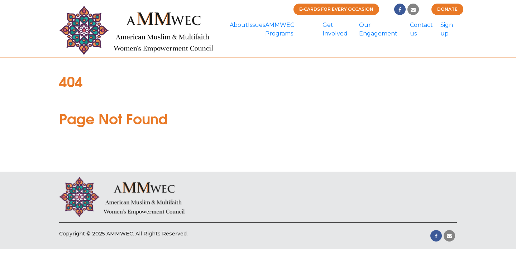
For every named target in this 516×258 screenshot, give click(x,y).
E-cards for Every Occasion (336, 9)
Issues (256, 25)
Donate (447, 9)
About (239, 25)
